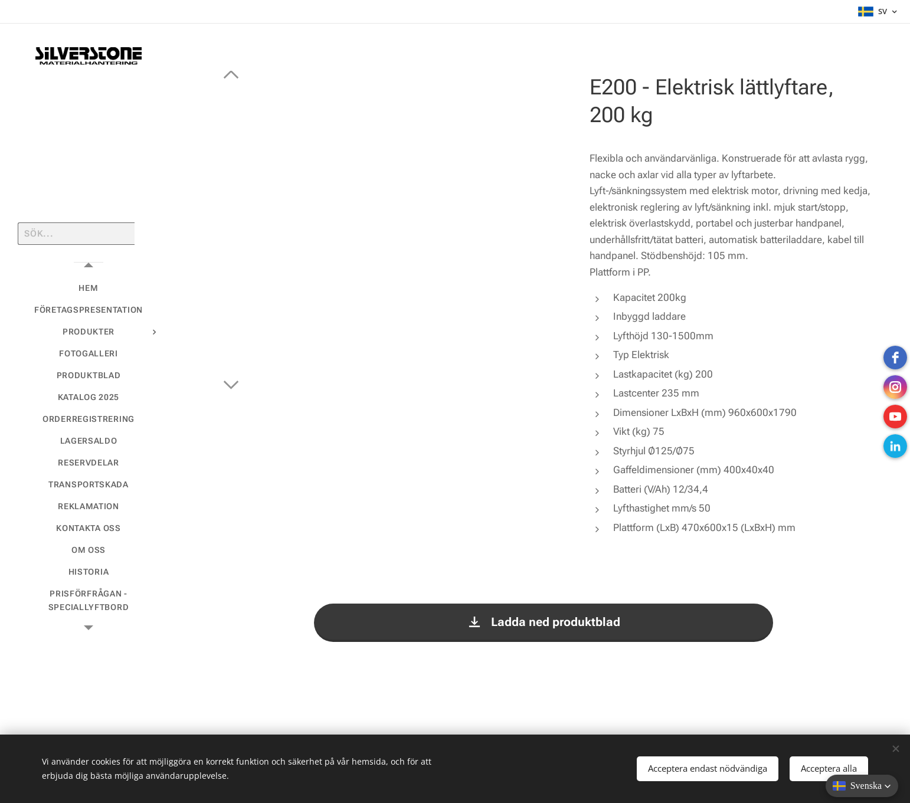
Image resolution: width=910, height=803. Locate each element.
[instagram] (895, 387)
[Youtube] (895, 416)
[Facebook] (895, 357)
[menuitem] (89, 288)
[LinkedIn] (895, 446)
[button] (862, 785)
